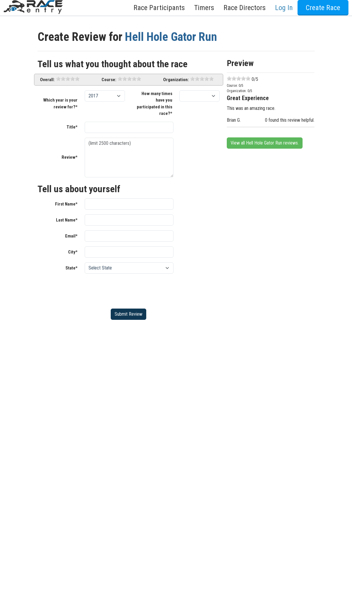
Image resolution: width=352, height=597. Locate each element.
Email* (71, 236)
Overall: (47, 79)
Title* (72, 127)
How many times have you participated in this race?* (154, 103)
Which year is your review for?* (60, 103)
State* (71, 268)
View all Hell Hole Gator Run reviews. (265, 143)
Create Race (323, 8)
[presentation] (130, 289)
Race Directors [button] (245, 8)
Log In (284, 8)
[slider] (68, 78)
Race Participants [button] (159, 8)
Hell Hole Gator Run (171, 37)
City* (73, 252)
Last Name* (67, 220)
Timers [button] (204, 8)
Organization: (176, 79)
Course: (109, 79)
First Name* (66, 204)
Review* (70, 157)
